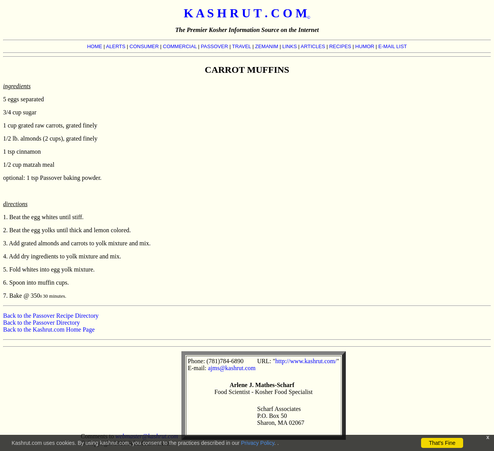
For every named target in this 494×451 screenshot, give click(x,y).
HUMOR (364, 46)
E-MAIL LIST (392, 46)
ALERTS (115, 46)
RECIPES (340, 46)
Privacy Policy (257, 443)
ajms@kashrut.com (232, 368)
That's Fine (442, 443)
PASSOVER (214, 46)
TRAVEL (241, 46)
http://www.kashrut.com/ (306, 361)
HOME (94, 46)
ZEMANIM (266, 46)
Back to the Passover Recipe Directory (50, 315)
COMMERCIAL (180, 46)
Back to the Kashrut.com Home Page (49, 329)
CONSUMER (144, 46)
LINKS (290, 46)
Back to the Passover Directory (41, 322)
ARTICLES (313, 46)
